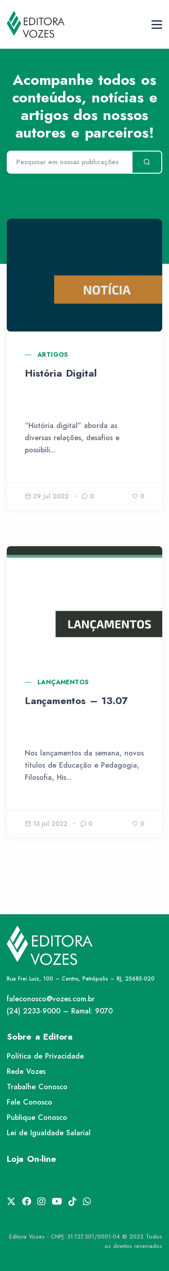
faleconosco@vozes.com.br (51, 999)
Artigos (53, 354)
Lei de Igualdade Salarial (49, 1133)
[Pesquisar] (69, 162)
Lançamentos (63, 681)
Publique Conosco (37, 1117)
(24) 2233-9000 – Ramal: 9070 (60, 1011)
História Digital (61, 373)
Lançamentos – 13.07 (76, 700)
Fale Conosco (29, 1102)
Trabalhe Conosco (37, 1087)
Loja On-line (31, 1159)
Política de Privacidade (45, 1056)
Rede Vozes (26, 1071)
